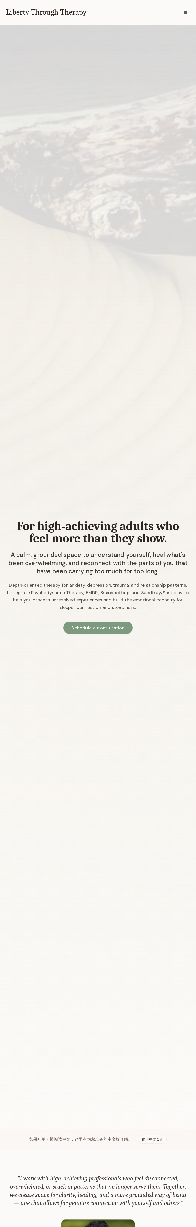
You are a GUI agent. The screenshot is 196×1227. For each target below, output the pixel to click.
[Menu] (185, 12)
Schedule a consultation (98, 628)
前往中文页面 (153, 1139)
